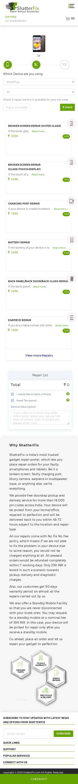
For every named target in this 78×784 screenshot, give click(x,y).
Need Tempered (26, 400)
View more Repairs (39, 355)
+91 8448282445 (15, 20)
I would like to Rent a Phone (33, 394)
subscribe (63, 733)
